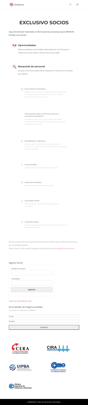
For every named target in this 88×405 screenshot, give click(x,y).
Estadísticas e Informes (37, 142)
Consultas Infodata (35, 183)
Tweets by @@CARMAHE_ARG (20, 301)
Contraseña (15, 279)
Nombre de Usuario (18, 269)
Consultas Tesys (34, 222)
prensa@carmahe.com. (64, 248)
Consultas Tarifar (35, 201)
